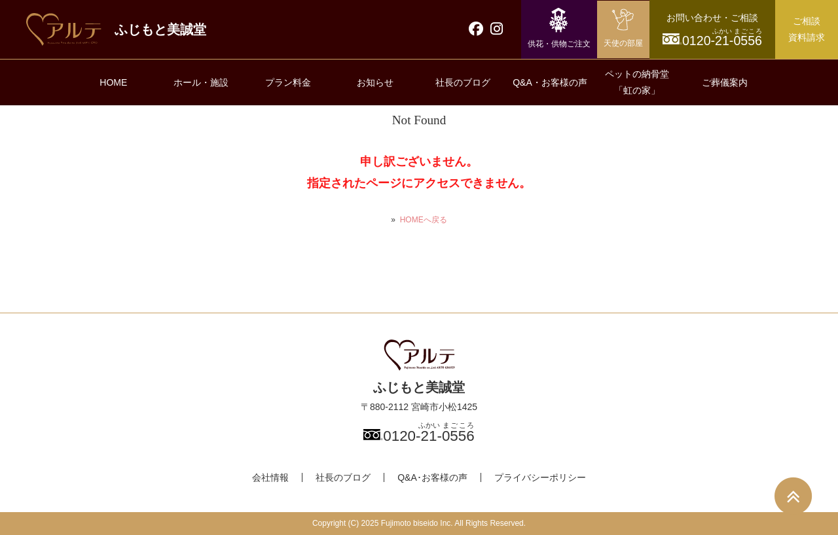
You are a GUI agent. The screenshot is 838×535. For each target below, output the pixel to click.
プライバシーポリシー (540, 477)
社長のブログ (462, 82)
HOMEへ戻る (423, 219)
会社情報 (270, 477)
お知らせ (375, 82)
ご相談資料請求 (806, 29)
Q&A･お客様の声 (432, 477)
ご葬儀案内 (725, 82)
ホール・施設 (200, 82)
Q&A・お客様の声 (550, 82)
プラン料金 (288, 82)
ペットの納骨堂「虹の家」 (637, 82)
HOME (113, 82)
